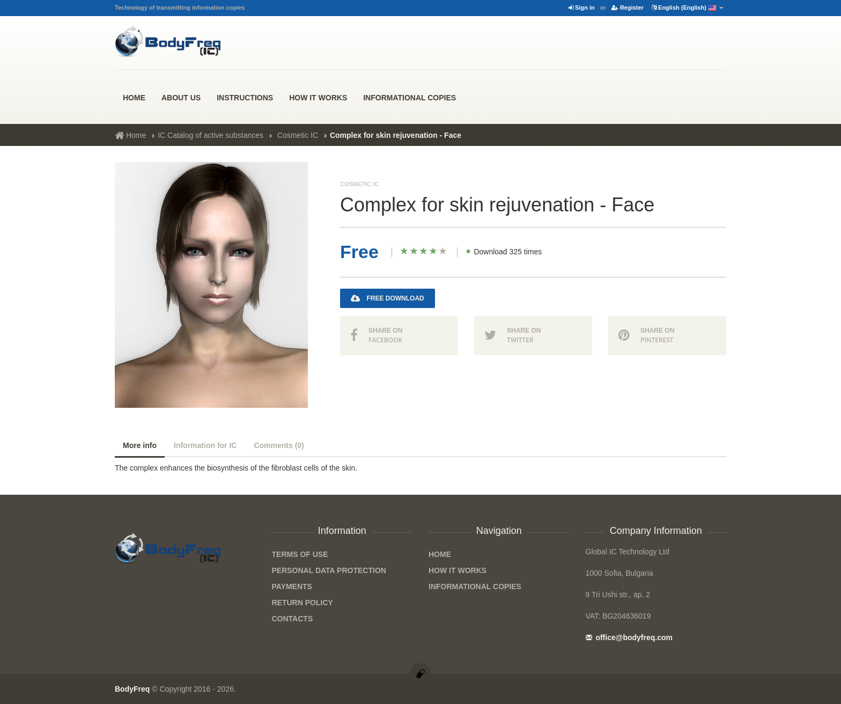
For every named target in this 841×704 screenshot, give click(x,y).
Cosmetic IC (297, 135)
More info (140, 445)
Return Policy (302, 602)
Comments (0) (279, 445)
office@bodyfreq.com (629, 637)
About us (181, 97)
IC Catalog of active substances (210, 135)
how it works (318, 97)
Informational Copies (409, 97)
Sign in (582, 7)
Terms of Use (300, 554)
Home (134, 97)
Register (627, 7)
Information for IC (205, 445)
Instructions (245, 97)
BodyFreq (132, 689)
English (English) (688, 8)
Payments (292, 586)
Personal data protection (329, 570)
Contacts (292, 618)
